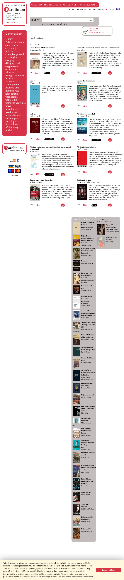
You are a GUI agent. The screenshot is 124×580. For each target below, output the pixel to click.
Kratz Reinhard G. (87, 263)
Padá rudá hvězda (84, 180)
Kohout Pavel (35, 116)
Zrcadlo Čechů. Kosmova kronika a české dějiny (88, 373)
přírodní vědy (12, 109)
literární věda (12, 90)
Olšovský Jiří (85, 449)
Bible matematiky (87, 383)
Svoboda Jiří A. (86, 290)
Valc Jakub (81, 50)
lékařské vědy (12, 87)
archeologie (11, 48)
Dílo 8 (32, 81)
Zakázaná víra (86, 492)
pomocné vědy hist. (15, 102)
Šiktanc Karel (35, 83)
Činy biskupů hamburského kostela (86, 431)
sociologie (10, 121)
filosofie (9, 72)
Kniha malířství (86, 529)
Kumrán (84, 261)
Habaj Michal (86, 245)
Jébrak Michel (85, 306)
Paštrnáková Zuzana (87, 339)
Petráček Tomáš (86, 255)
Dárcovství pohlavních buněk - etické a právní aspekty (98, 48)
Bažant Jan (84, 278)
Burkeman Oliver (83, 116)
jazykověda (11, 81)
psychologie (11, 112)
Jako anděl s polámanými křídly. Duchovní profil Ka (88, 313)
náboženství (11, 93)
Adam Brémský (86, 435)
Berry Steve (81, 182)
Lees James (85, 385)
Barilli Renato (85, 352)
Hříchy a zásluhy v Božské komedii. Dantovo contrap (87, 225)
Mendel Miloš (85, 521)
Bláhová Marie (82, 83)
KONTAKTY (12, 22)
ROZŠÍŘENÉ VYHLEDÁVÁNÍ (54, 24)
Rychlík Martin (86, 397)
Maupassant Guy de (37, 50)
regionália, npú (13, 115)
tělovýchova (11, 124)
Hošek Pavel (85, 318)
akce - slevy (11, 45)
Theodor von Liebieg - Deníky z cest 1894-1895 (88, 325)
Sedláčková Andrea (87, 509)
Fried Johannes (86, 362)
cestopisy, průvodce (15, 54)
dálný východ (12, 63)
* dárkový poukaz (14, 42)
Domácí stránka (36, 38)
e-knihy (9, 38)
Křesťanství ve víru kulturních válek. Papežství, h (88, 251)
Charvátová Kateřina (112, 232)
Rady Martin (85, 472)
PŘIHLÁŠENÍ (98, 10)
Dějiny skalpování (87, 395)
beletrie (9, 51)
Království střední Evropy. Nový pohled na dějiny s (88, 467)
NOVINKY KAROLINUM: (105, 220)
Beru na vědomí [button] (108, 570)
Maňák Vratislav (36, 182)
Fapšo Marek (85, 377)
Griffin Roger (82, 149)
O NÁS (111, 10)
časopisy (10, 60)
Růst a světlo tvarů (112, 237)
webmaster (14, 175)
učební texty (11, 127)
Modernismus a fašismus (86, 147)
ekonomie (10, 69)
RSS (12, 161)
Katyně (33, 114)
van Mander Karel (87, 531)
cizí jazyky (11, 57)
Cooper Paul (85, 486)
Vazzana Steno (86, 229)
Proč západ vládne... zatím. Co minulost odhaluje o (88, 408)
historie (9, 78)
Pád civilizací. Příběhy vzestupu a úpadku (87, 481)
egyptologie (11, 66)
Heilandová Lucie (87, 379)
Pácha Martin (85, 494)
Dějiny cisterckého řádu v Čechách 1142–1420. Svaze (111, 227)
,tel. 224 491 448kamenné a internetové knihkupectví (14, 17)
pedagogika (11, 96)
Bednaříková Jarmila (88, 243)
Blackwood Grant (93, 182)
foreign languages (14, 75)
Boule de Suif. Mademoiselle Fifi (42, 48)
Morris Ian (84, 413)
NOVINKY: (36, 44)
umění (8, 130)
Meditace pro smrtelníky (86, 114)
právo (8, 105)
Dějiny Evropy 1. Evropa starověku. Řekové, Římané (87, 238)
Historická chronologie (86, 81)
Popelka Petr (85, 457)
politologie (11, 99)
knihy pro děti (12, 84)
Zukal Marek (34, 151)
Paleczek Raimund (87, 329)
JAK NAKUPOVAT (79, 10)
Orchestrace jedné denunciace (41, 180)
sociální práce (12, 118)
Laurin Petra (75, 331)
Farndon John (85, 388)
